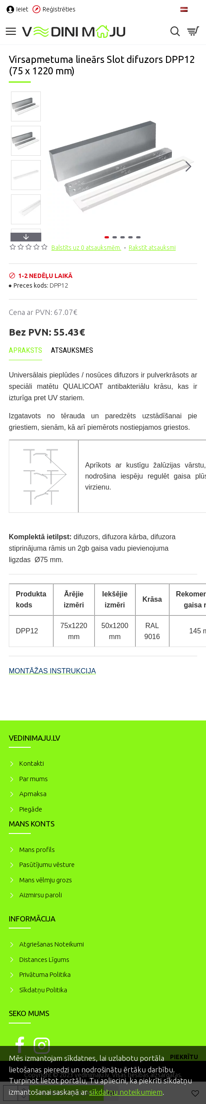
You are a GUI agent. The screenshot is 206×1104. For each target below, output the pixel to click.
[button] (188, 166)
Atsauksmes (72, 350)
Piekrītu (184, 1056)
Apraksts (25, 350)
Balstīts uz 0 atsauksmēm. (86, 247)
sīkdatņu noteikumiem (126, 1092)
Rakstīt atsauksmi (152, 247)
